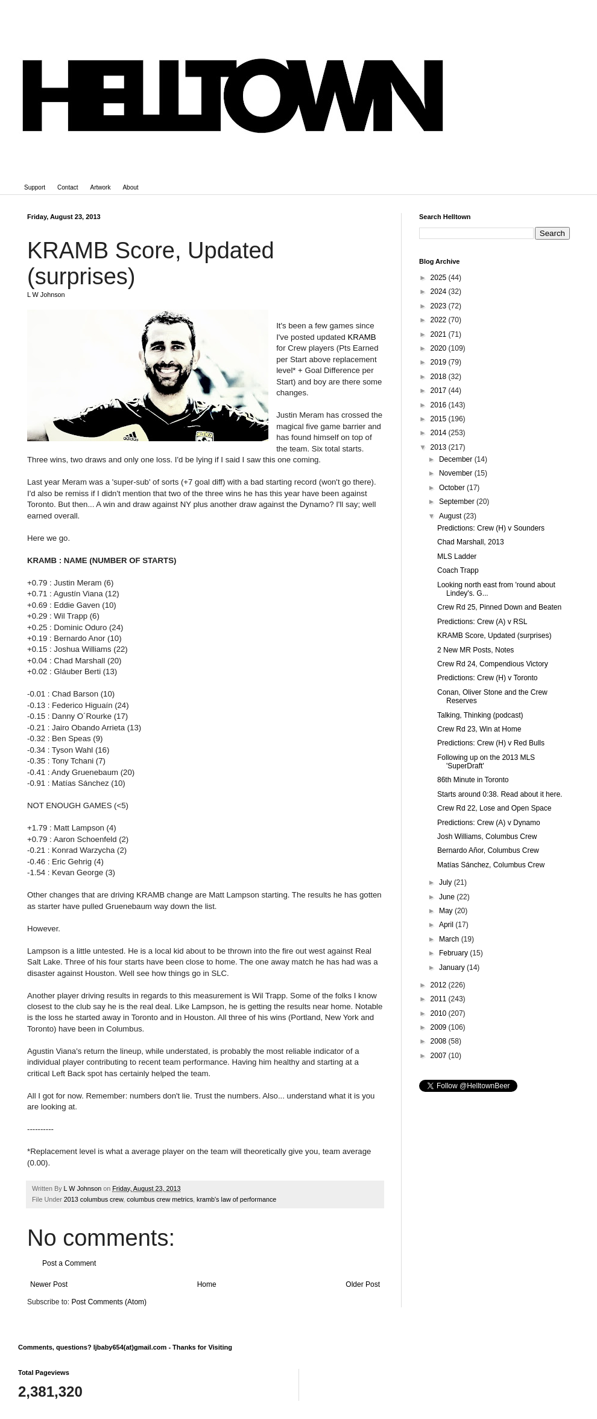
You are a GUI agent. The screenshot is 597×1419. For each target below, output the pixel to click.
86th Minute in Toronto (473, 780)
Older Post (363, 1284)
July (446, 882)
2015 (440, 419)
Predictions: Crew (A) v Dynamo (488, 822)
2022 (440, 320)
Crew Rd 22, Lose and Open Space (494, 808)
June (447, 897)
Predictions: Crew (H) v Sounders (491, 528)
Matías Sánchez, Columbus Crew (491, 865)
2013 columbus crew (93, 1199)
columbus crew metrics (160, 1199)
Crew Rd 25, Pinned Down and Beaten (499, 607)
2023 (440, 306)
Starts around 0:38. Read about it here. (499, 794)
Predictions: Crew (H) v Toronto (487, 678)
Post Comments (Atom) (109, 1302)
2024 (440, 291)
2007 (440, 1055)
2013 (440, 447)
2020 (440, 348)
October (453, 487)
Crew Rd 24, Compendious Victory (492, 664)
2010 (440, 1013)
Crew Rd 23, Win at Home (479, 729)
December (457, 459)
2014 (440, 433)
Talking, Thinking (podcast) (480, 715)
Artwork (100, 187)
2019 (440, 362)
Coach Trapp (458, 570)
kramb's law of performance (236, 1199)
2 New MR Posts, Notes (475, 650)
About (130, 187)
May (447, 911)
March (450, 939)
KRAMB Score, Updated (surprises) (494, 635)
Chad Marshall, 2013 (470, 542)
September (457, 501)
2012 (440, 985)
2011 (440, 999)
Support (34, 187)
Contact (67, 187)
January (453, 967)
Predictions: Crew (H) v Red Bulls (491, 743)
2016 (440, 405)
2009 (440, 1027)
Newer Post (49, 1284)
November (457, 473)
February (454, 953)
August (451, 516)
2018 (440, 376)
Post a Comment (69, 1263)
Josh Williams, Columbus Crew (487, 836)
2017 (440, 390)
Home (206, 1284)
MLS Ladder (456, 556)
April (447, 924)
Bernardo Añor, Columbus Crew (488, 850)
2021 (440, 334)
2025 (440, 277)
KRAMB (362, 337)
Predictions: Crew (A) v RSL (482, 621)
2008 (440, 1041)
